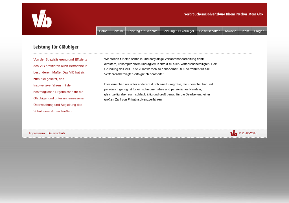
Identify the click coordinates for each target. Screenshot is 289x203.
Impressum (37, 133)
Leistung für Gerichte (142, 31)
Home (103, 31)
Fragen (259, 31)
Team (245, 31)
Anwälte (230, 31)
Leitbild (118, 31)
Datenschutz (56, 133)
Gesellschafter (209, 31)
